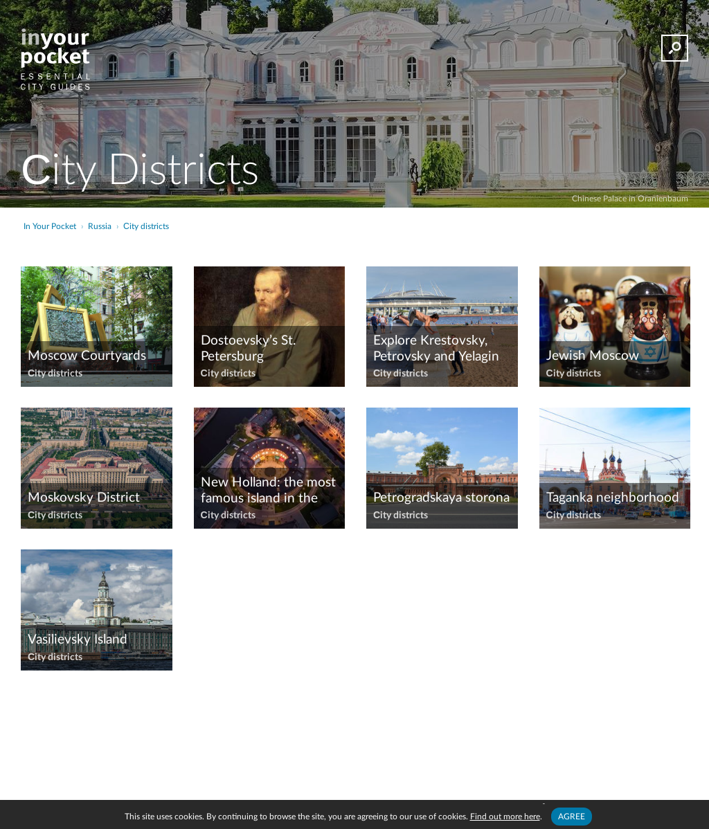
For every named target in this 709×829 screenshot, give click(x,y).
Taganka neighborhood (612, 497)
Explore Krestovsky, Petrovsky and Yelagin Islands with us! (436, 349)
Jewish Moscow (592, 356)
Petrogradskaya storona (441, 497)
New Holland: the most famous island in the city (268, 491)
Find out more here (505, 816)
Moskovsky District (84, 497)
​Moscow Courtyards (87, 356)
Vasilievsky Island (77, 639)
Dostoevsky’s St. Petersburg (248, 348)
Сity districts (55, 374)
